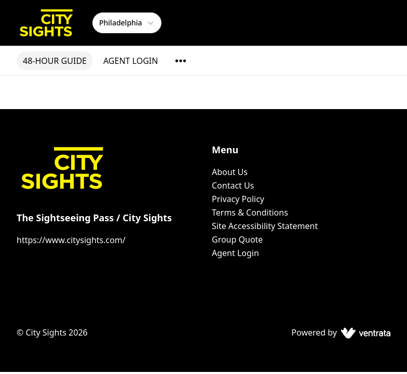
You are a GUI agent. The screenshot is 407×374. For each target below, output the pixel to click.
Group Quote (237, 239)
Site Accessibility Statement (265, 226)
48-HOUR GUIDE (55, 60)
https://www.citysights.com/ (71, 240)
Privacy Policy (238, 199)
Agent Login (235, 253)
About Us (230, 172)
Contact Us (233, 185)
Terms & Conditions (250, 212)
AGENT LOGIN (130, 60)
